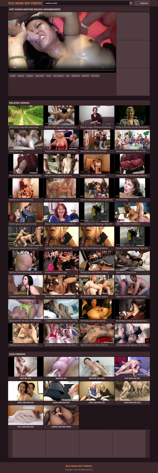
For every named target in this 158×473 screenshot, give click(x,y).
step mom (40, 75)
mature (21, 75)
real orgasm (58, 75)
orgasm (30, 75)
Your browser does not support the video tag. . (62, 42)
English (144, 3)
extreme (85, 75)
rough (12, 75)
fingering (75, 75)
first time (95, 75)
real (67, 75)
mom (49, 75)
